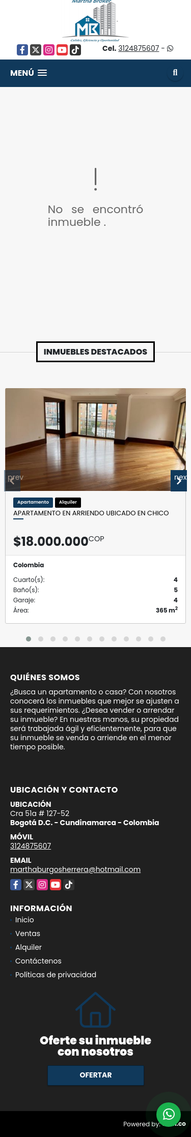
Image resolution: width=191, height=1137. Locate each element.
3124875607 (138, 48)
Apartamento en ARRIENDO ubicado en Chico (91, 513)
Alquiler (28, 947)
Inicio (24, 920)
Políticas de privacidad (55, 975)
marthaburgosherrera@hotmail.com (75, 869)
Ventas (27, 933)
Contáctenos (38, 961)
